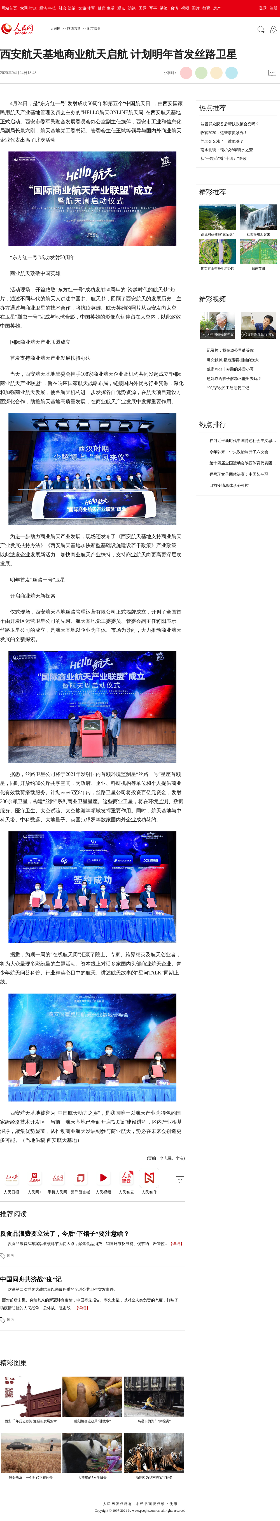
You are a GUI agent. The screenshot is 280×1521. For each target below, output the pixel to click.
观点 (121, 8)
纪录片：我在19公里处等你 (230, 350)
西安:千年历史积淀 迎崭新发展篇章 (31, 1421)
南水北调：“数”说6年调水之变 (226, 150)
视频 (185, 8)
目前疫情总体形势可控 (229, 485)
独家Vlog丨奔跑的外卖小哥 (230, 369)
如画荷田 (258, 269)
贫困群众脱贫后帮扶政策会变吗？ (229, 124)
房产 (217, 8)
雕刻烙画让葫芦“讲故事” (92, 1421)
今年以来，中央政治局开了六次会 (238, 452)
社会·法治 (67, 8)
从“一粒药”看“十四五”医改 (223, 158)
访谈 (132, 8)
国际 (142, 8)
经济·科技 (47, 8)
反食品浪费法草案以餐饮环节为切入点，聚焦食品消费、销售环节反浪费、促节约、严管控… (88, 1244)
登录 (263, 8)
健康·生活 (106, 8)
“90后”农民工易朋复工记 (228, 388)
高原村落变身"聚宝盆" (217, 234)
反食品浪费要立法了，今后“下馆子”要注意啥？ (64, 1233)
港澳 (164, 8)
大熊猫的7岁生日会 (92, 1477)
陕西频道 (74, 29)
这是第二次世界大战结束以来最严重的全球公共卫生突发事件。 (63, 1289)
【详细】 (176, 1244)
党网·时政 (28, 8)
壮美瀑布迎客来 (258, 234)
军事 (153, 8)
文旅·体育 (86, 8)
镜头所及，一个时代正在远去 (31, 1477)
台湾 (174, 8)
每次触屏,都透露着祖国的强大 (233, 360)
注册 (273, 8)
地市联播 (94, 29)
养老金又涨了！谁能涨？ (222, 141)
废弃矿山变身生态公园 (217, 269)
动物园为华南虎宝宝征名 (154, 1477)
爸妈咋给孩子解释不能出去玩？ (234, 379)
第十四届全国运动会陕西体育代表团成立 (244, 463)
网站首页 (9, 8)
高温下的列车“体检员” (154, 1421)
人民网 (55, 29)
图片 (196, 8)
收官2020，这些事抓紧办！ (224, 133)
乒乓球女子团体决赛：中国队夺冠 (238, 474)
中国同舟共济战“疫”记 (31, 1279)
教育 (206, 8)
